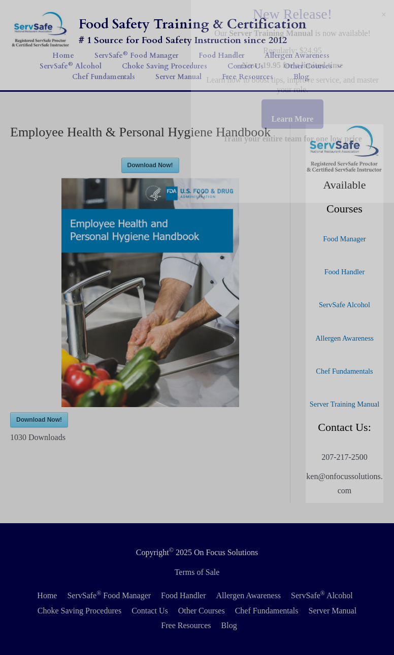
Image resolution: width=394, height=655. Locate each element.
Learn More (293, 119)
